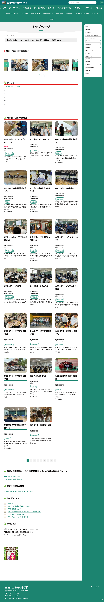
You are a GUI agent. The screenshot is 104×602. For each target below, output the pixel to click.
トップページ (6, 8)
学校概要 (16, 8)
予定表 (52, 19)
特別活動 (99, 8)
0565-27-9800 (14, 593)
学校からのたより (12, 13)
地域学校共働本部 (82, 13)
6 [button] (44, 461)
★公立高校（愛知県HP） (12, 477)
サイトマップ (95, 587)
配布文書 (95, 13)
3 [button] (34, 461)
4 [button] (37, 461)
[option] (41, 65)
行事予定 (69, 13)
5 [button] (41, 461)
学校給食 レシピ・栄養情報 (18, 518)
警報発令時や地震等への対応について (19, 492)
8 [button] (51, 461)
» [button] (54, 461)
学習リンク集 (35, 13)
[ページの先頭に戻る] (101, 599)
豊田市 (10, 504)
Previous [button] (6, 65)
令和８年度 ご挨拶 (13, 87)
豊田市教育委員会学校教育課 (18, 507)
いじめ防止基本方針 (64, 8)
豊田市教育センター (15, 509)
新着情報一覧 (48, 13)
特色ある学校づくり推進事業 (44, 8)
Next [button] (75, 65)
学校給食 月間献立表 (16, 515)
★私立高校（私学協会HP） (13, 480)
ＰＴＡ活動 (24, 13)
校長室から (27, 8)
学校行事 (78, 8)
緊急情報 (59, 13)
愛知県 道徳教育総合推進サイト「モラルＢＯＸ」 (24, 512)
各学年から (89, 8)
